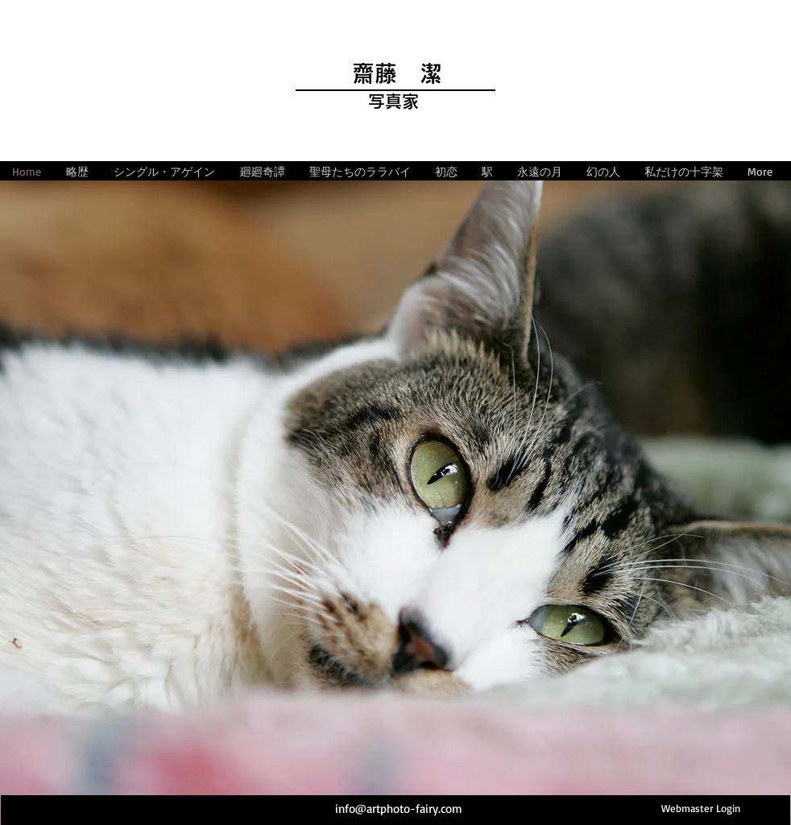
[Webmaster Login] (700, 808)
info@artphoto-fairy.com (398, 808)
